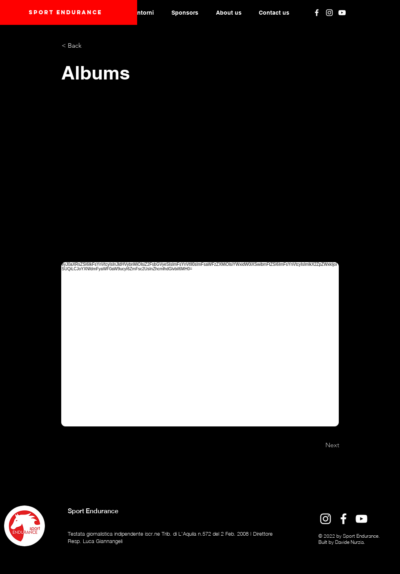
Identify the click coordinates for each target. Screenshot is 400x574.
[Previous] (89, 445)
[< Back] (89, 46)
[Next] (318, 445)
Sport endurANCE (65, 12)
